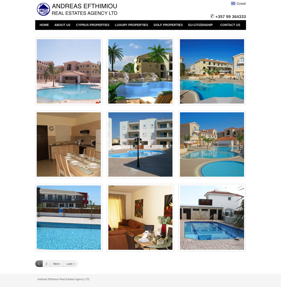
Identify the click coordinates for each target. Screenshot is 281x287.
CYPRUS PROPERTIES (92, 25)
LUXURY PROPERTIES (131, 25)
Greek (238, 4)
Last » (70, 263)
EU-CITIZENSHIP (200, 25)
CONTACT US (230, 25)
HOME (44, 25)
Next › (57, 263)
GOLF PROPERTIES (168, 25)
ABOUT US (62, 25)
